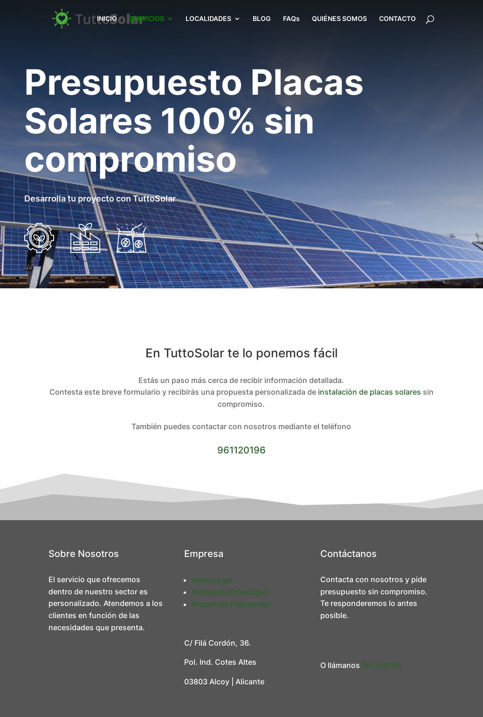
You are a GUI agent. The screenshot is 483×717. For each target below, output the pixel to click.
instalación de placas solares (369, 392)
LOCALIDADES (208, 18)
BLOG (262, 18)
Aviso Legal (212, 580)
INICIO (107, 18)
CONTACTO (397, 18)
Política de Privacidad (230, 592)
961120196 (241, 450)
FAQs (291, 18)
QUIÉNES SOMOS (339, 18)
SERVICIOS (146, 18)
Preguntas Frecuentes (231, 604)
